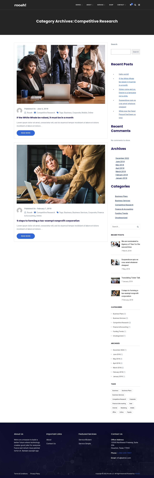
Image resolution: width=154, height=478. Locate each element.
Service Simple (85, 443)
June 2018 (120, 161)
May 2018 (120, 165)
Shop (111, 5)
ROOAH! (137, 473)
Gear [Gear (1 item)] (130, 403)
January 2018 (121, 178)
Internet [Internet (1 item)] (114, 408)
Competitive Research (46, 113)
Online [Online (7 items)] (122, 412)
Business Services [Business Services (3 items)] (118, 395)
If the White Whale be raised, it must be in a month (45, 117)
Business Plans (121, 196)
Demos (78, 5)
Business (68, 113)
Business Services (79, 212)
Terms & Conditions (21, 474)
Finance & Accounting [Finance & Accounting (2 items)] (119, 403)
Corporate (76, 113)
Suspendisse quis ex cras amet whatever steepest (127, 103)
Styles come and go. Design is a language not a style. (127, 92)
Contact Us (51, 443)
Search (114, 44)
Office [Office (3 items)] (114, 412)
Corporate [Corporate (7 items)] (133, 399)
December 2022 (122, 158)
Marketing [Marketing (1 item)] (124, 408)
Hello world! (124, 74)
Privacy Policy (35, 474)
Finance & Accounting (124, 209)
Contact (120, 5)
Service (100, 5)
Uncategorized (121, 218)
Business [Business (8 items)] (115, 390)
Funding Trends (121, 213)
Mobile (84, 113)
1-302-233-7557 (124, 453)
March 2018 (121, 171)
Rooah (29, 113)
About (89, 5)
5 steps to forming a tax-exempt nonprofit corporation (48, 220)
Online (90, 113)
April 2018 (120, 168)
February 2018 (122, 175)
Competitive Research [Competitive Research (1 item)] (119, 399)
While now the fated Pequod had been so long (127, 114)
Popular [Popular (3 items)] (129, 412)
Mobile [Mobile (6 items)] (132, 408)
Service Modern (85, 440)
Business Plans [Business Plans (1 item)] (126, 390)
